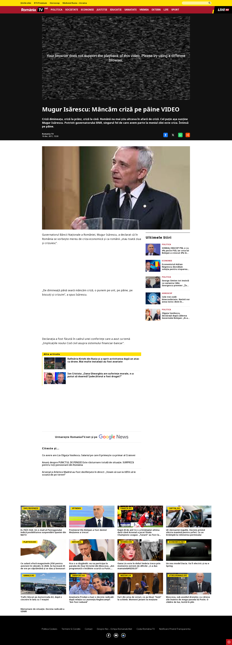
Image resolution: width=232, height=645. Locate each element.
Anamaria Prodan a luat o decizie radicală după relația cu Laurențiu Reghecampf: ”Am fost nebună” (91, 599)
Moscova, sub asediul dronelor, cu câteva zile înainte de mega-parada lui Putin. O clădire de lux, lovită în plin (188, 599)
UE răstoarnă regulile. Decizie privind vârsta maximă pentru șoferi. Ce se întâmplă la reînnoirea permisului (185, 532)
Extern (156, 9)
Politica (56, 9)
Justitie (102, 9)
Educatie (115, 9)
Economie (87, 9)
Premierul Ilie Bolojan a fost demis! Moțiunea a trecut (88, 531)
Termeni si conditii (71, 629)
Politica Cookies (49, 629)
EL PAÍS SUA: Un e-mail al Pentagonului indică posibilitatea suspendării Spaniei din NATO (43, 532)
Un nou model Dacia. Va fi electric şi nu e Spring (187, 564)
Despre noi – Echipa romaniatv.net (114, 629)
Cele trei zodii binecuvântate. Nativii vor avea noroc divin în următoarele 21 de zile (176, 299)
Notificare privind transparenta (174, 629)
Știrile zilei (26, 3)
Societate (71, 9)
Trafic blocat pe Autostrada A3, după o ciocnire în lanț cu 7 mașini (41, 598)
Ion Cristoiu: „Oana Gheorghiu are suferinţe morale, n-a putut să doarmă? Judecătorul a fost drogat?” (100, 375)
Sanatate (130, 9)
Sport (175, 9)
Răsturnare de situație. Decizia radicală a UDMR (42, 610)
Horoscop (55, 3)
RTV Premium (40, 3)
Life (166, 9)
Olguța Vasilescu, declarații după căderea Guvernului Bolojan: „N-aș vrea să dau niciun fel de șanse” (175, 315)
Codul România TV (146, 629)
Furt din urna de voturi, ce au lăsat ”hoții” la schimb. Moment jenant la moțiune (139, 598)
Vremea (144, 9)
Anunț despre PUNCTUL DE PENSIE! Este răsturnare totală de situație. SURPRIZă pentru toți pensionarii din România (88, 463)
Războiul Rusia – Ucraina (75, 3)
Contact (88, 629)
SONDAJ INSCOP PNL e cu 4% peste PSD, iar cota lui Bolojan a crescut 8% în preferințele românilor (175, 250)
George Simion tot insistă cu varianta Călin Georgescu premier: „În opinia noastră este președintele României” (175, 283)
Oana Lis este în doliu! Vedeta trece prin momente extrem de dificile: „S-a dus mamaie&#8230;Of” (138, 566)
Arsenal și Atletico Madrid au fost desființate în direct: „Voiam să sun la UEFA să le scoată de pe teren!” (89, 473)
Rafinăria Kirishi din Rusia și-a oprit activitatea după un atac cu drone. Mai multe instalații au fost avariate (103, 360)
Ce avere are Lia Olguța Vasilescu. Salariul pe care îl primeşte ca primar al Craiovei (88, 455)
